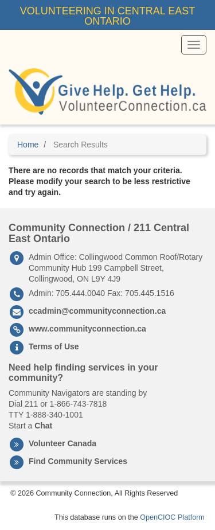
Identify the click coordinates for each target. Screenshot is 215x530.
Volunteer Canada (62, 443)
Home (27, 144)
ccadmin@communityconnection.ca (97, 310)
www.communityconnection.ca (87, 328)
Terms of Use (54, 346)
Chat (43, 425)
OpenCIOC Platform (172, 517)
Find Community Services (78, 461)
